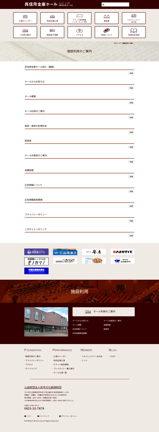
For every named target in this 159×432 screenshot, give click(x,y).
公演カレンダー (60, 356)
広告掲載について (80, 329)
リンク (84, 360)
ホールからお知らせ (80, 320)
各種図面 (107, 324)
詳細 (131, 73)
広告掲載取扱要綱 (80, 333)
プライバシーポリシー (34, 360)
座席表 (106, 329)
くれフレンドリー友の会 (92, 356)
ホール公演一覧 (60, 372)
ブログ (112, 356)
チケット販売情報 (61, 364)
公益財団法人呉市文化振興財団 (42, 387)
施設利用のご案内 (32, 356)
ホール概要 (77, 324)
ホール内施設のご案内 (112, 320)
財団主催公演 (59, 360)
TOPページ (117, 43)
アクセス (29, 364)
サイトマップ (31, 368)
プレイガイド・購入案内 (64, 368)
